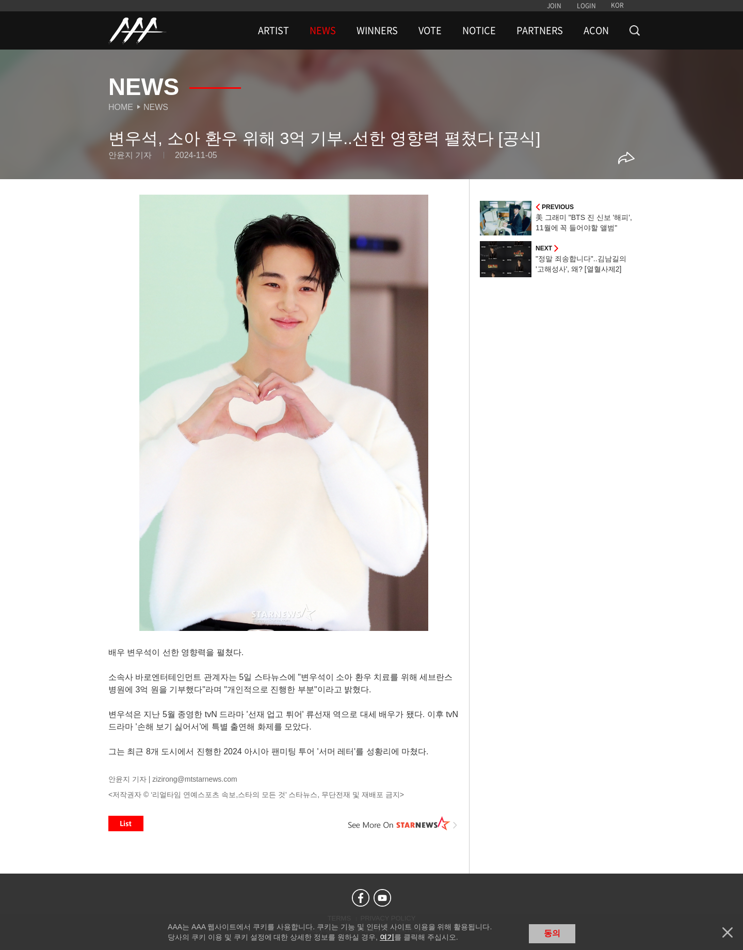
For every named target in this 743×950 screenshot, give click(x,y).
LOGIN (586, 6)
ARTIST (273, 30)
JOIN (554, 6)
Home (120, 107)
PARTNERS (539, 30)
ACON (596, 30)
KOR (617, 5)
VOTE (430, 30)
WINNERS (377, 30)
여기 (387, 937)
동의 (552, 933)
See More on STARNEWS (403, 823)
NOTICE (479, 30)
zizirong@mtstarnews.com (194, 779)
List (125, 823)
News (155, 107)
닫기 (727, 932)
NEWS (323, 30)
